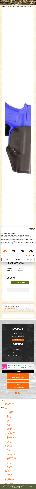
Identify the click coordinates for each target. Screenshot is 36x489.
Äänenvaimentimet (12, 466)
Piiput (8, 462)
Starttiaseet (8, 480)
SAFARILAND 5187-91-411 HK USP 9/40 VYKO (24, 6)
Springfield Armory (11, 418)
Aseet (3, 407)
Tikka (8, 424)
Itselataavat (10, 428)
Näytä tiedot (29, 255)
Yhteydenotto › (18, 340)
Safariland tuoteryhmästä (10, 308)
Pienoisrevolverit (11, 457)
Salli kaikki (29, 259)
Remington (12, 432)
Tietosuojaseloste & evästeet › (18, 387)
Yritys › (18, 381)
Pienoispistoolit (11, 454)
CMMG (8, 419)
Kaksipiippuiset (11, 429)
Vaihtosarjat (10, 465)
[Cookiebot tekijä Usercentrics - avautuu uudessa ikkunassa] (29, 229)
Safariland (13, 6)
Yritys (6, 406)
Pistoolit (9, 453)
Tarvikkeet (3, 6)
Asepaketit (7, 482)
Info (3, 402)
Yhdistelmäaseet (11, 458)
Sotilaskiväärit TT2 (11, 450)
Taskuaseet (10, 446)
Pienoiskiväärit (10, 452)
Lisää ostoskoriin (20, 282)
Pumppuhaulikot (11, 431)
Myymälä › (18, 384)
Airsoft (8, 477)
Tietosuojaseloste (9, 403)
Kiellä (7, 259)
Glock (8, 440)
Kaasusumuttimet (9, 479)
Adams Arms (10, 411)
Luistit (8, 469)
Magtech (9, 474)
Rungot (9, 463)
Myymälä (7, 404)
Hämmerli (9, 473)
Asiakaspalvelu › (17, 374)
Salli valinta (18, 259)
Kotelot (8, 6)
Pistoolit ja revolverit (10, 435)
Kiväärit (7, 408)
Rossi (8, 410)
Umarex (9, 475)
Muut (8, 425)
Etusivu (4, 400)
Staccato (9, 439)
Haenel (9, 414)
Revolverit (9, 456)
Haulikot (7, 427)
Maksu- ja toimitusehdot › (18, 377)
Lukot (8, 467)
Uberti (8, 415)
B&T (8, 416)
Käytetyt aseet (8, 445)
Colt (8, 420)
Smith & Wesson (11, 442)
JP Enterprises (10, 412)
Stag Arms (9, 423)
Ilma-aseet (10, 459)
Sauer (8, 421)
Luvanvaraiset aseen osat (11, 461)
